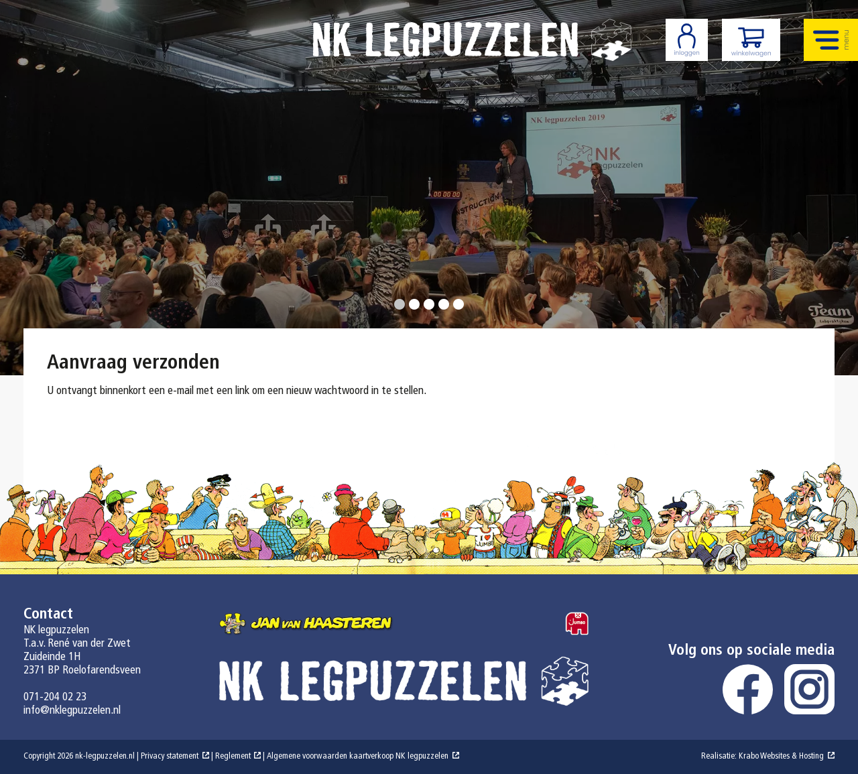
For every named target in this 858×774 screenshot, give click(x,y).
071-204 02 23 (54, 697)
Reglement (233, 757)
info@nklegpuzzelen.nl (72, 710)
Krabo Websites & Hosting (781, 757)
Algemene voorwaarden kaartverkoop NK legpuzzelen (357, 757)
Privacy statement (169, 757)
